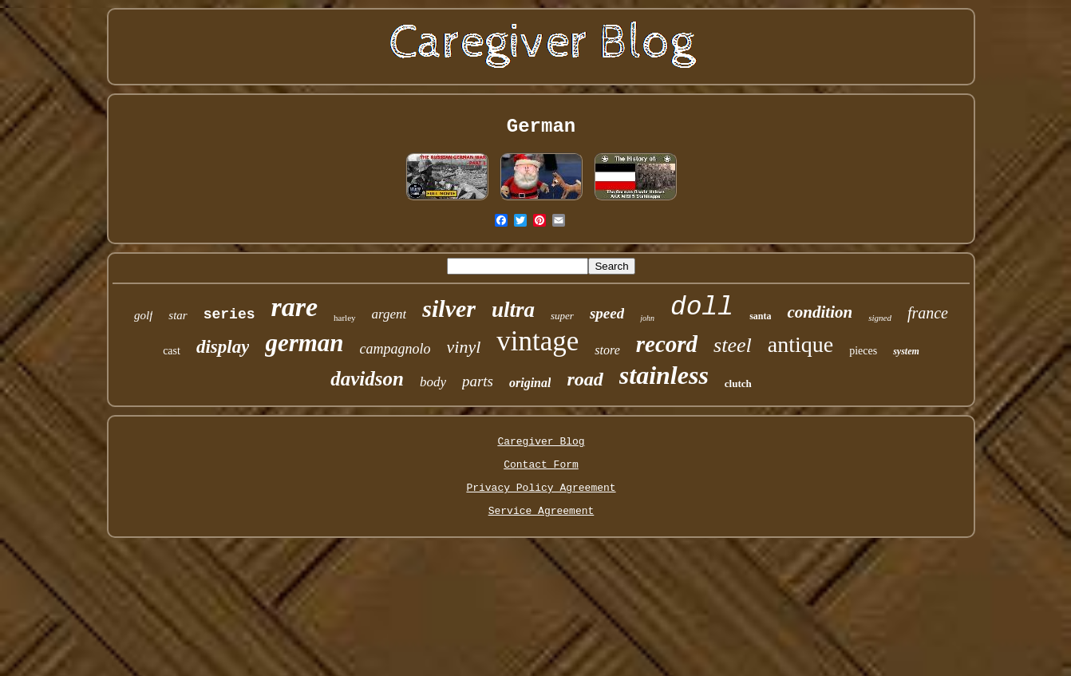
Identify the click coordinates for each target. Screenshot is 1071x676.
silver (449, 308)
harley (344, 317)
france (927, 313)
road (585, 379)
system (906, 351)
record (667, 344)
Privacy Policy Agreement (540, 488)
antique (800, 344)
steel (732, 345)
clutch (738, 383)
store (607, 350)
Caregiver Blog (540, 442)
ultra (513, 310)
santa (760, 316)
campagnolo (395, 349)
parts (477, 381)
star (177, 315)
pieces (863, 351)
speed (607, 313)
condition (819, 312)
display (222, 347)
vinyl (464, 347)
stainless (664, 375)
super (562, 316)
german (304, 343)
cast (171, 351)
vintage (537, 341)
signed (879, 317)
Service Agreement (541, 511)
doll (701, 307)
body (433, 381)
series (229, 314)
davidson (367, 378)
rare (294, 307)
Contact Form (541, 465)
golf (143, 315)
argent (389, 314)
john (647, 318)
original (530, 382)
